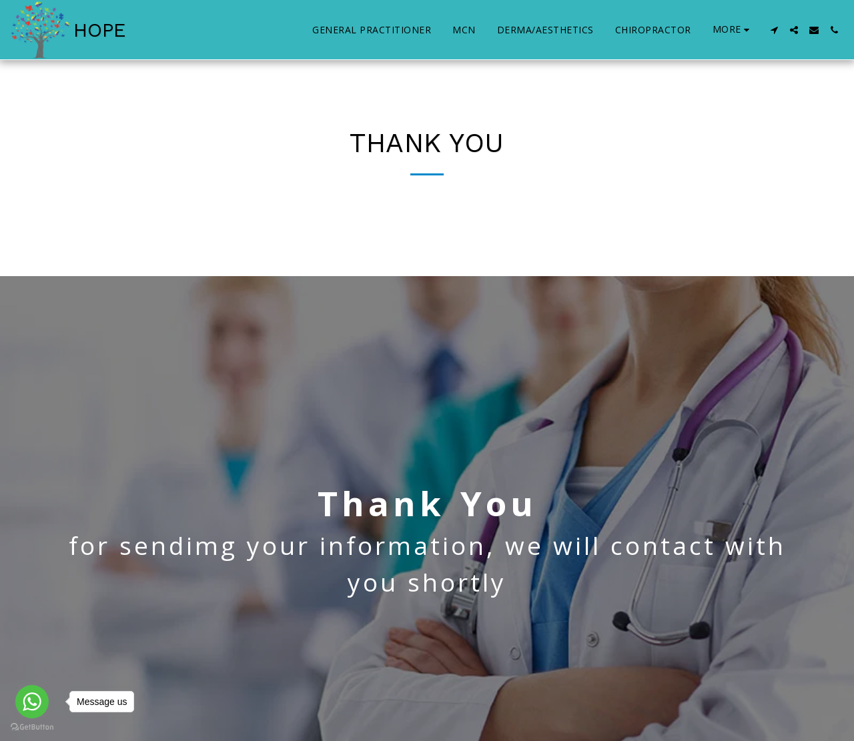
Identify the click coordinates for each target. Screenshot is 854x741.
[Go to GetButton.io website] (32, 727)
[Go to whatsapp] (32, 701)
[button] (774, 30)
